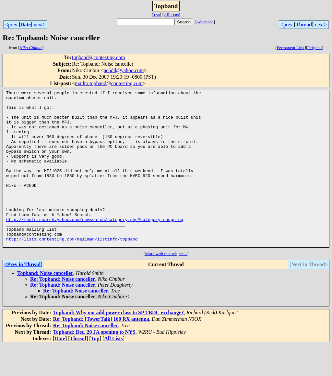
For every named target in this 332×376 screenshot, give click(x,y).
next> (40, 24)
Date (25, 24)
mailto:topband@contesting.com (109, 83)
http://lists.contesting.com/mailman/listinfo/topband (72, 269)
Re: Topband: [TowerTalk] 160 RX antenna (101, 350)
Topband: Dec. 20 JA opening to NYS (94, 363)
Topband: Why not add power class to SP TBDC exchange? (118, 343)
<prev (11, 24)
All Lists (171, 14)
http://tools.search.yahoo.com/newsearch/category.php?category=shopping (94, 246)
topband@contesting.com (98, 57)
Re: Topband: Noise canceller (62, 310)
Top (156, 14)
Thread (304, 24)
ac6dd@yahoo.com (124, 70)
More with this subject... (166, 284)
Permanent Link (291, 47)
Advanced (205, 21)
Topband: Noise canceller (45, 304)
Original (314, 47)
